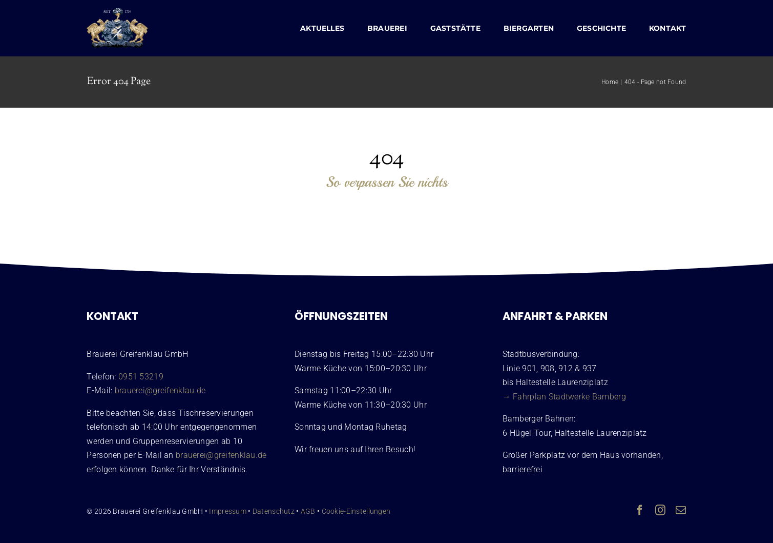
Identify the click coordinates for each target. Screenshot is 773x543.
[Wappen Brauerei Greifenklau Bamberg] (117, 13)
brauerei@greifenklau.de (160, 390)
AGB (308, 511)
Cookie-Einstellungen (356, 511)
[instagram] (660, 510)
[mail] (681, 510)
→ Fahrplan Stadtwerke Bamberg (564, 396)
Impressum (227, 511)
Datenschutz (274, 511)
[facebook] (640, 510)
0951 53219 (140, 376)
